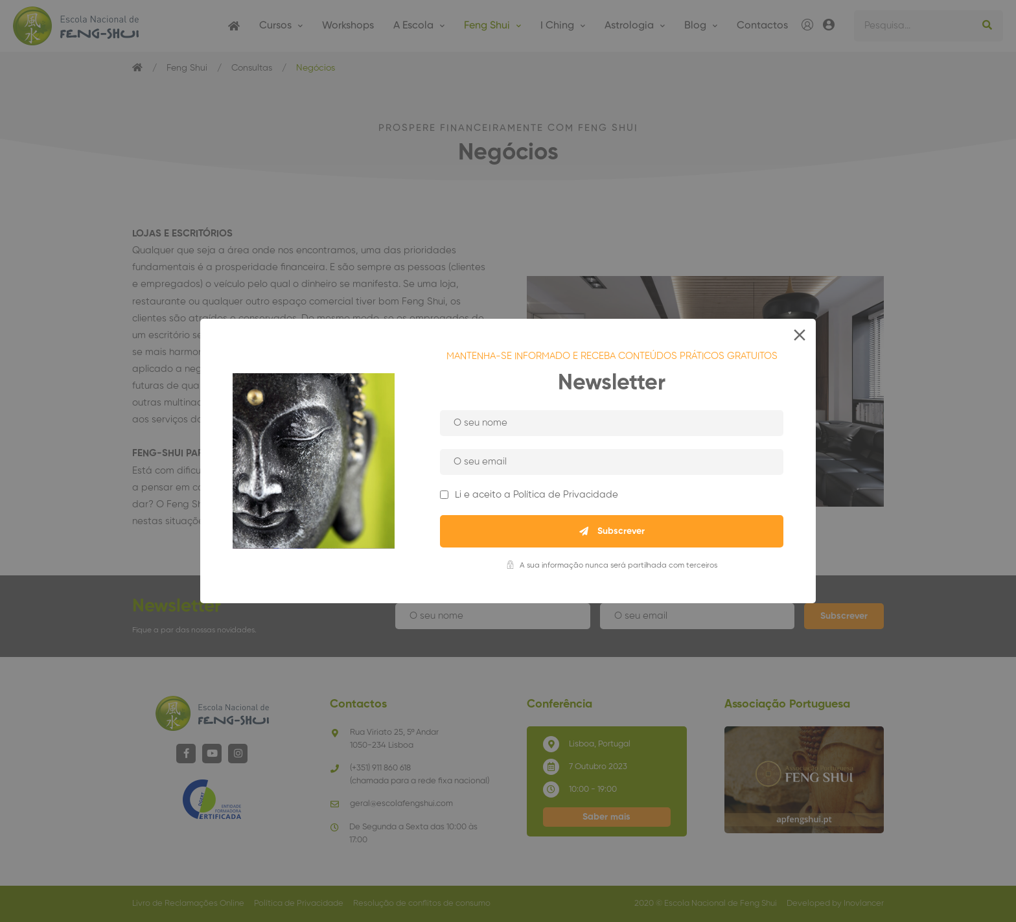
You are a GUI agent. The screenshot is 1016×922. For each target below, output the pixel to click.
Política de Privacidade (565, 495)
